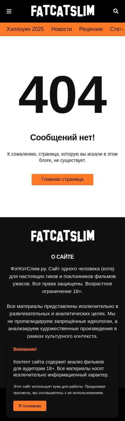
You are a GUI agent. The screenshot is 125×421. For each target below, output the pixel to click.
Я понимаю (29, 405)
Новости (61, 29)
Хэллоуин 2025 (25, 29)
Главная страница (63, 179)
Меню (9, 11)
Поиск (116, 11)
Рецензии (91, 29)
